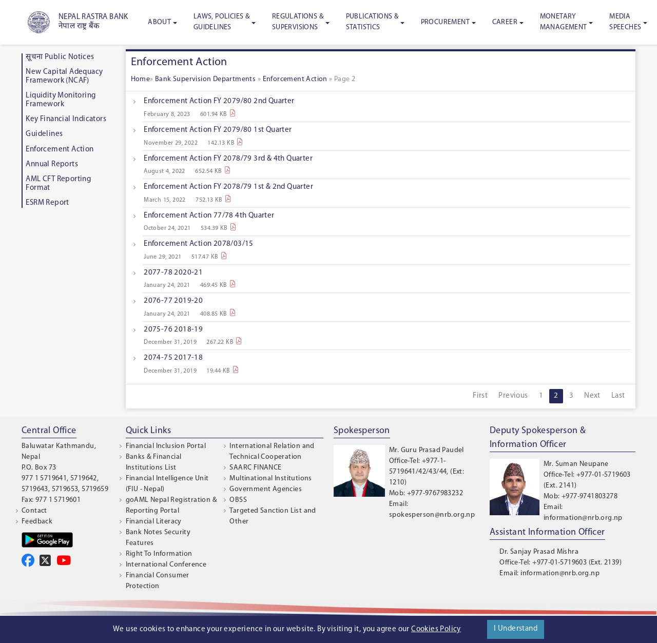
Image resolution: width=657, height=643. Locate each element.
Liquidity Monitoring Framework (60, 100)
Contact (34, 511)
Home (140, 79)
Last (618, 396)
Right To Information (159, 554)
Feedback (37, 521)
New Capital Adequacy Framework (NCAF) (64, 76)
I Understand (515, 629)
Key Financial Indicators (66, 119)
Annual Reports (52, 164)
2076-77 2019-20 (173, 301)
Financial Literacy (154, 521)
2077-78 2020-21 (173, 273)
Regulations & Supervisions (297, 22)
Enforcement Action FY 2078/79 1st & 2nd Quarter (228, 187)
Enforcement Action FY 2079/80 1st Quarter (218, 130)
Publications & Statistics (372, 22)
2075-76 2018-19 (173, 330)
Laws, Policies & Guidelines (221, 22)
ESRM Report (47, 203)
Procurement (445, 22)
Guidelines (44, 134)
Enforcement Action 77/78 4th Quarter (209, 216)
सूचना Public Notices (60, 57)
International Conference (166, 565)
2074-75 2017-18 (173, 358)
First (480, 396)
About (159, 22)
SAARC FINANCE (255, 468)
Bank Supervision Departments (206, 79)
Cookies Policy (436, 629)
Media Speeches (625, 22)
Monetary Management (563, 22)
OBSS (238, 500)
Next (592, 396)
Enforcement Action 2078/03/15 (199, 244)
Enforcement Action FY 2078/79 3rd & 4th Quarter (228, 159)
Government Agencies (265, 489)
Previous (513, 396)
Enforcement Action (59, 149)
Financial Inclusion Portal (166, 446)
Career (504, 22)
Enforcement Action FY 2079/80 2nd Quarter (219, 101)
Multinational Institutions (270, 478)
